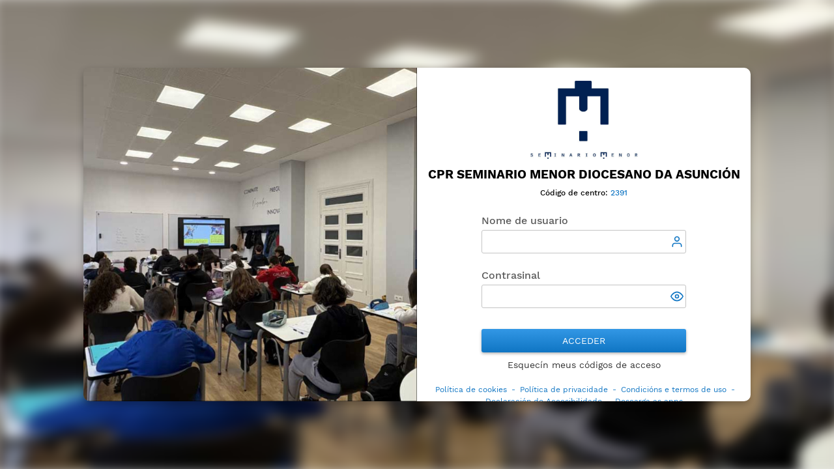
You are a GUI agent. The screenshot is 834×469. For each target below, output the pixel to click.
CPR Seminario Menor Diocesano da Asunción (584, 174)
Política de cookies (471, 389)
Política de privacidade (564, 389)
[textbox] (584, 241)
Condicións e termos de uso (673, 389)
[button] (678, 298)
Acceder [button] (583, 340)
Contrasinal (511, 275)
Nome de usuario (525, 220)
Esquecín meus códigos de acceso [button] (584, 365)
